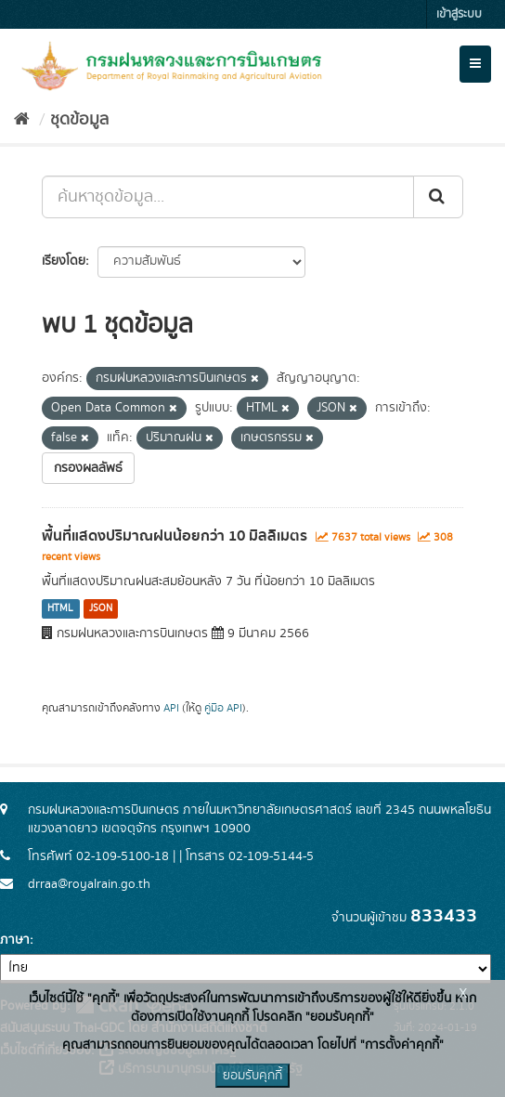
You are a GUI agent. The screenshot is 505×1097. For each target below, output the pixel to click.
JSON (100, 608)
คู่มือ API (223, 708)
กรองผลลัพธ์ (88, 468)
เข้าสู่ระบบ (459, 14)
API (171, 708)
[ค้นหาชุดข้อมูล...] (228, 197)
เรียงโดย (63, 261)
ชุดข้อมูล (79, 120)
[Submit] (438, 197)
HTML (60, 608)
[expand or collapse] (475, 64)
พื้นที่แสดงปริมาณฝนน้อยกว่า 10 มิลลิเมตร (174, 536)
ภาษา (15, 940)
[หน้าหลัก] (22, 120)
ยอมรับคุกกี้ (252, 1075)
